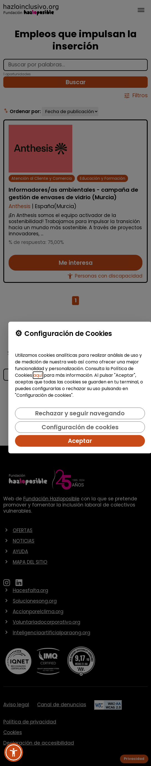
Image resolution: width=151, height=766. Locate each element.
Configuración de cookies (80, 427)
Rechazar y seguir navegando (80, 413)
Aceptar (80, 440)
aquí (38, 375)
